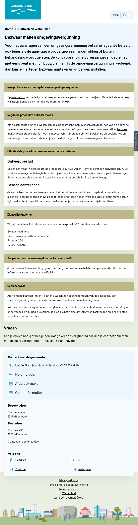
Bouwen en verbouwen (34, 29)
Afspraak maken (27, 383)
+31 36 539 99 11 (69, 365)
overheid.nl (18, 97)
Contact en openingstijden (24, 441)
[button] (136, 133)
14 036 (26, 365)
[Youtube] (17, 469)
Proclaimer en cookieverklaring (69, 484)
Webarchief (69, 493)
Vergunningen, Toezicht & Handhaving (48, 340)
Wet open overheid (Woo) (69, 497)
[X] (75, 460)
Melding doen (25, 374)
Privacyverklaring (69, 480)
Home (9, 29)
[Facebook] (17, 460)
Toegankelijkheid (69, 489)
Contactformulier (28, 392)
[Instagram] (81, 469)
